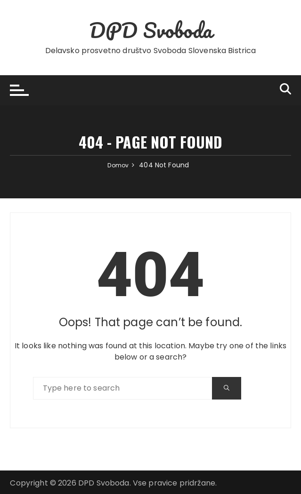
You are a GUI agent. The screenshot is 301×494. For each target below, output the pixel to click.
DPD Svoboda (150, 29)
